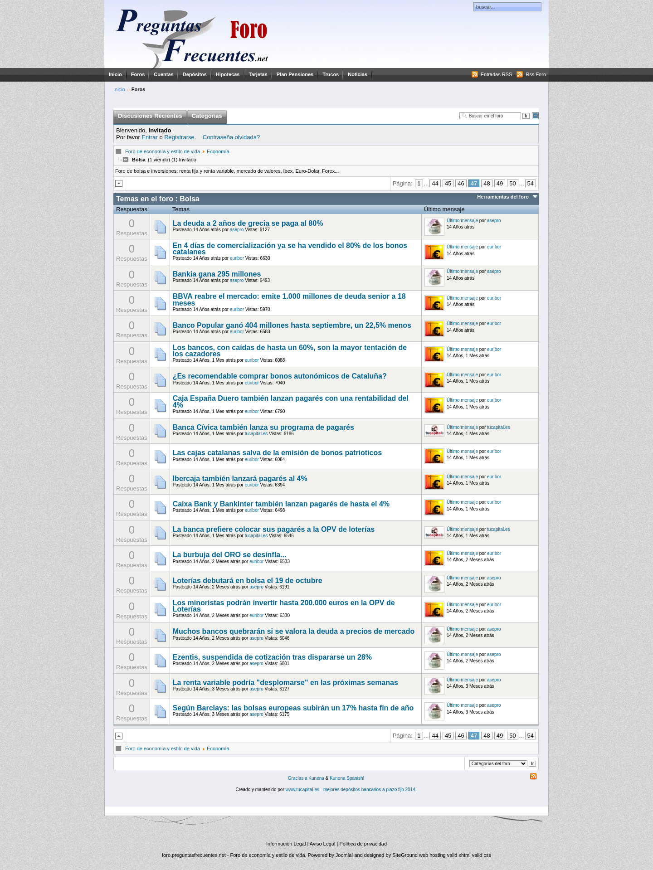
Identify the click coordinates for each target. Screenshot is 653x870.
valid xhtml (459, 855)
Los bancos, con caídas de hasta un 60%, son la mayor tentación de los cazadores (290, 351)
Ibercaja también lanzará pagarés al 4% (240, 478)
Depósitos (195, 74)
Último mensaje (462, 220)
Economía (218, 151)
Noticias (357, 74)
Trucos (330, 74)
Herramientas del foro (503, 196)
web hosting (432, 855)
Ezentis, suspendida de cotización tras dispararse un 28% (272, 657)
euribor (237, 258)
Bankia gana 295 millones (217, 274)
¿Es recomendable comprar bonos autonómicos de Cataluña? (280, 376)
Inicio (115, 74)
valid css (481, 855)
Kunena (316, 778)
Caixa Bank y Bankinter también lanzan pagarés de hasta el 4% (281, 504)
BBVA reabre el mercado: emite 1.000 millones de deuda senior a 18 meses (289, 299)
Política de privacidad (363, 843)
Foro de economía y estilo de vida (162, 151)
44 (435, 183)
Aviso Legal (323, 843)
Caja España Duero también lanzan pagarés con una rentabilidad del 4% (291, 401)
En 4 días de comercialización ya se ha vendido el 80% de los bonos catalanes (290, 249)
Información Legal (286, 843)
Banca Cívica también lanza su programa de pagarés (263, 427)
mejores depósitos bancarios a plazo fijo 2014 (369, 789)
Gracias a (298, 778)
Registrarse (179, 137)
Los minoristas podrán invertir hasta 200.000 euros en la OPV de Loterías (284, 606)
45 (448, 183)
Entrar (149, 137)
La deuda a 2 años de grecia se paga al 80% (248, 223)
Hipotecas (228, 74)
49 (500, 183)
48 (486, 183)
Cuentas (163, 74)
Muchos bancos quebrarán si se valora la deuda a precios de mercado (294, 631)
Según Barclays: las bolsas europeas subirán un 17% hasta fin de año (293, 708)
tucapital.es (256, 433)
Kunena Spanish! (347, 778)
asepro (237, 229)
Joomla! (344, 855)
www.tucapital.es (302, 789)
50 (512, 183)
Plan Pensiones (295, 74)
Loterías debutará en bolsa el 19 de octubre (247, 580)
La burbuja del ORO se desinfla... (230, 555)
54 (530, 183)
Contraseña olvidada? (231, 137)
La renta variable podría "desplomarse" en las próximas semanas (285, 682)
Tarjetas (258, 74)
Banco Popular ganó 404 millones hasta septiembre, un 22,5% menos (292, 325)
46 (461, 183)
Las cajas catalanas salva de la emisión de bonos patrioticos (277, 453)
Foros (138, 74)
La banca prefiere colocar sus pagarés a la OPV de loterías (274, 529)
